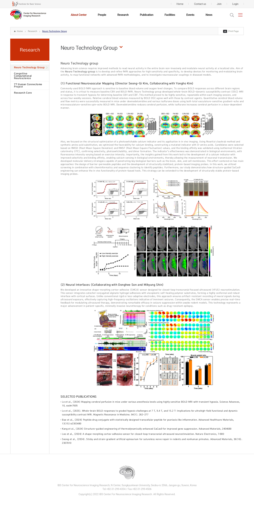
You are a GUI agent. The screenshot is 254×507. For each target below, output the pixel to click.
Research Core (23, 92)
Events (190, 15)
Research (123, 15)
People (102, 15)
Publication (146, 15)
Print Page (233, 31)
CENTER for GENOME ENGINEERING (28, 14)
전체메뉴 (240, 15)
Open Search (232, 15)
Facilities (170, 15)
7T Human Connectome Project (28, 85)
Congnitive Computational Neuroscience (23, 76)
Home (20, 31)
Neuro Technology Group (54, 31)
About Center (79, 15)
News (208, 15)
